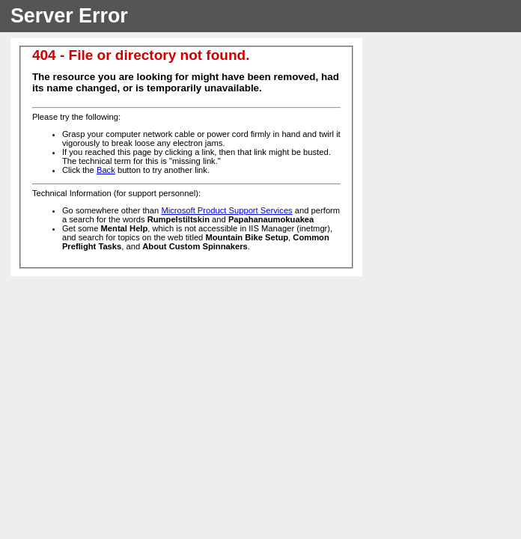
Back (106, 169)
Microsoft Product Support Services (226, 210)
